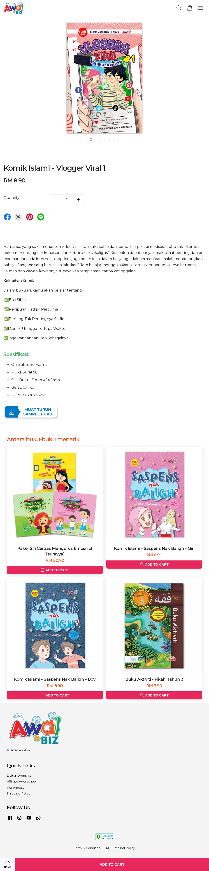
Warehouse (16, 787)
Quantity (11, 198)
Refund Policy (124, 848)
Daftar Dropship (19, 775)
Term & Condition (87, 848)
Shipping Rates (18, 793)
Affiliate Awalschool (22, 781)
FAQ (107, 848)
